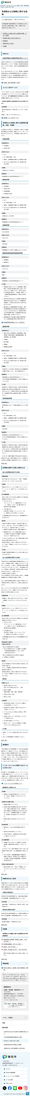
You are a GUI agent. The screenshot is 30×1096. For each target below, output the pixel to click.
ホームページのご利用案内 (13, 1076)
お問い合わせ (9, 1083)
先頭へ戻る (4, 463)
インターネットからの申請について (13, 783)
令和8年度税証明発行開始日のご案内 (13, 1037)
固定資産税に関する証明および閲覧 (12, 1044)
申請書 (5, 46)
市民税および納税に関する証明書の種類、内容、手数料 (15, 124)
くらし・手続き (16, 5)
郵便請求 (5, 41)
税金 (22, 5)
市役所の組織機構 (10, 1072)
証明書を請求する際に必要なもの (12, 38)
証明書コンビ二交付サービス (11, 118)
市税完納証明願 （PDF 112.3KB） (13, 944)
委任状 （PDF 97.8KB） (11, 947)
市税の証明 (26, 5)
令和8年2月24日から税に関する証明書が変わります (16, 1032)
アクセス (8, 1069)
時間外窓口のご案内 (8, 43)
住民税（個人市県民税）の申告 (12, 82)
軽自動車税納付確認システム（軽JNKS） (14, 322)
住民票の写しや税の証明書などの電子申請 (14, 1048)
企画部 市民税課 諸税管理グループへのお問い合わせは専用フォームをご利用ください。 (16, 1005)
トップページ (9, 5)
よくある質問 (9, 1080)
